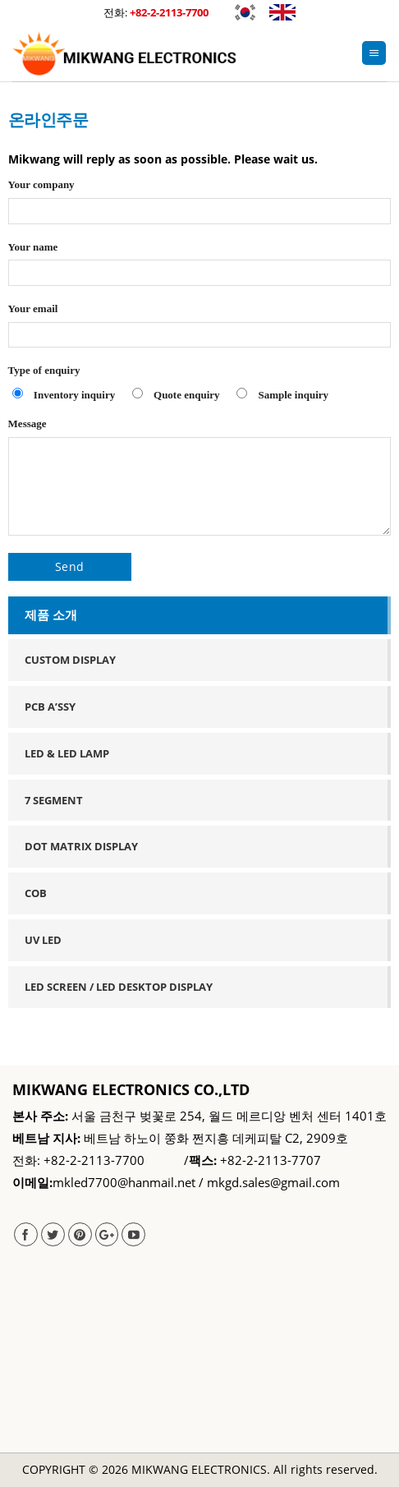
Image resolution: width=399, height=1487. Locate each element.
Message (200, 481)
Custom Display (70, 659)
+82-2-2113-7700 (169, 12)
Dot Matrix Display (81, 846)
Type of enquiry (200, 388)
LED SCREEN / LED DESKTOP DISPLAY (119, 986)
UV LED (43, 939)
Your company (200, 206)
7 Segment (54, 800)
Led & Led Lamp (67, 753)
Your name (200, 269)
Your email (200, 330)
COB (36, 893)
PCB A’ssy (50, 706)
